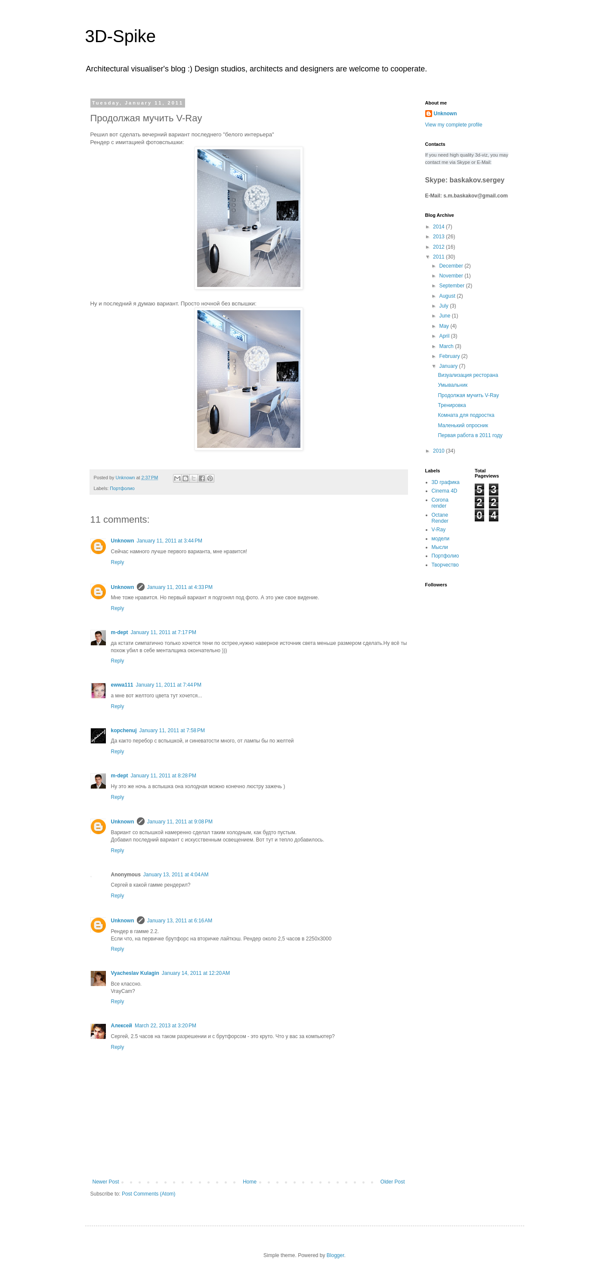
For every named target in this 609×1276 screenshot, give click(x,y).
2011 (439, 257)
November (451, 276)
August (448, 296)
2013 (439, 237)
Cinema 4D (445, 491)
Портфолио (122, 488)
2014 (439, 227)
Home (250, 1182)
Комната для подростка (466, 415)
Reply (117, 562)
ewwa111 (122, 685)
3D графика (446, 482)
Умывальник (452, 385)
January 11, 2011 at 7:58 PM (172, 730)
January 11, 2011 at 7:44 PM (168, 685)
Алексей (121, 1026)
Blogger (335, 1255)
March (447, 346)
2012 (439, 247)
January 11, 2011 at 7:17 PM (163, 632)
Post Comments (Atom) (149, 1194)
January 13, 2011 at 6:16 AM (180, 921)
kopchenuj (124, 730)
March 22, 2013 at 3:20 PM (165, 1026)
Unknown (122, 541)
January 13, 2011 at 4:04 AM (176, 875)
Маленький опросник (463, 425)
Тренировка (452, 405)
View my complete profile (453, 125)
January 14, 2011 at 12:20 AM (196, 973)
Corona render (440, 503)
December (451, 266)
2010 (439, 451)
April (445, 336)
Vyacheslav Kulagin (135, 973)
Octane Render (440, 518)
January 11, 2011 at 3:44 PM (169, 541)
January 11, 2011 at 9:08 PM (180, 822)
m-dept (119, 632)
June (445, 316)
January (449, 366)
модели (441, 539)
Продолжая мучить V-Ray (468, 395)
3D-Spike (120, 36)
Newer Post (106, 1182)
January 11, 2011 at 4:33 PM (180, 587)
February (450, 356)
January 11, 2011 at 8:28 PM (163, 776)
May (444, 326)
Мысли (440, 547)
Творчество (445, 565)
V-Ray (439, 530)
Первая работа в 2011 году (470, 435)
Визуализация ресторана (468, 375)
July (444, 306)
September (452, 286)
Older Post (392, 1182)
